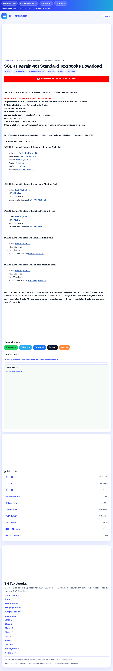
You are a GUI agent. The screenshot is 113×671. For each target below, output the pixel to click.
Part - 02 (32, 153)
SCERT (60, 71)
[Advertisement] (56, 43)
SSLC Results (56, 522)
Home (107, 16)
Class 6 (8, 620)
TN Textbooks (18, 16)
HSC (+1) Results (56, 529)
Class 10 (56, 490)
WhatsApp (11, 347)
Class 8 (8, 624)
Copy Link (64, 347)
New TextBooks (9, 3)
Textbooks (71, 71)
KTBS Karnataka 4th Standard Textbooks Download (31, 359)
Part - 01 (23, 153)
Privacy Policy (11, 648)
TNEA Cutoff (61, 3)
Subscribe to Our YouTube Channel (56, 78)
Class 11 (56, 483)
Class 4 (15, 61)
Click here (20, 163)
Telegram (25, 347)
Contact (8, 644)
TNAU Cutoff (46, 3)
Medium (51, 71)
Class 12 (56, 477)
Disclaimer (10, 653)
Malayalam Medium (36, 71)
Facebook (40, 347)
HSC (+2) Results (56, 535)
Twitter (52, 347)
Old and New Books (28, 3)
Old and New (56, 503)
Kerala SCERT (20, 71)
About (7, 640)
